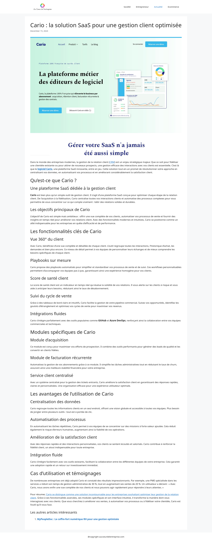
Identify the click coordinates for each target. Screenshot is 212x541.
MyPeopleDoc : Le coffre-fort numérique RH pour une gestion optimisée (78, 519)
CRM (112, 162)
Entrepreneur (142, 6)
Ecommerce (173, 6)
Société (127, 6)
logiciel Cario (44, 168)
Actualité (158, 6)
